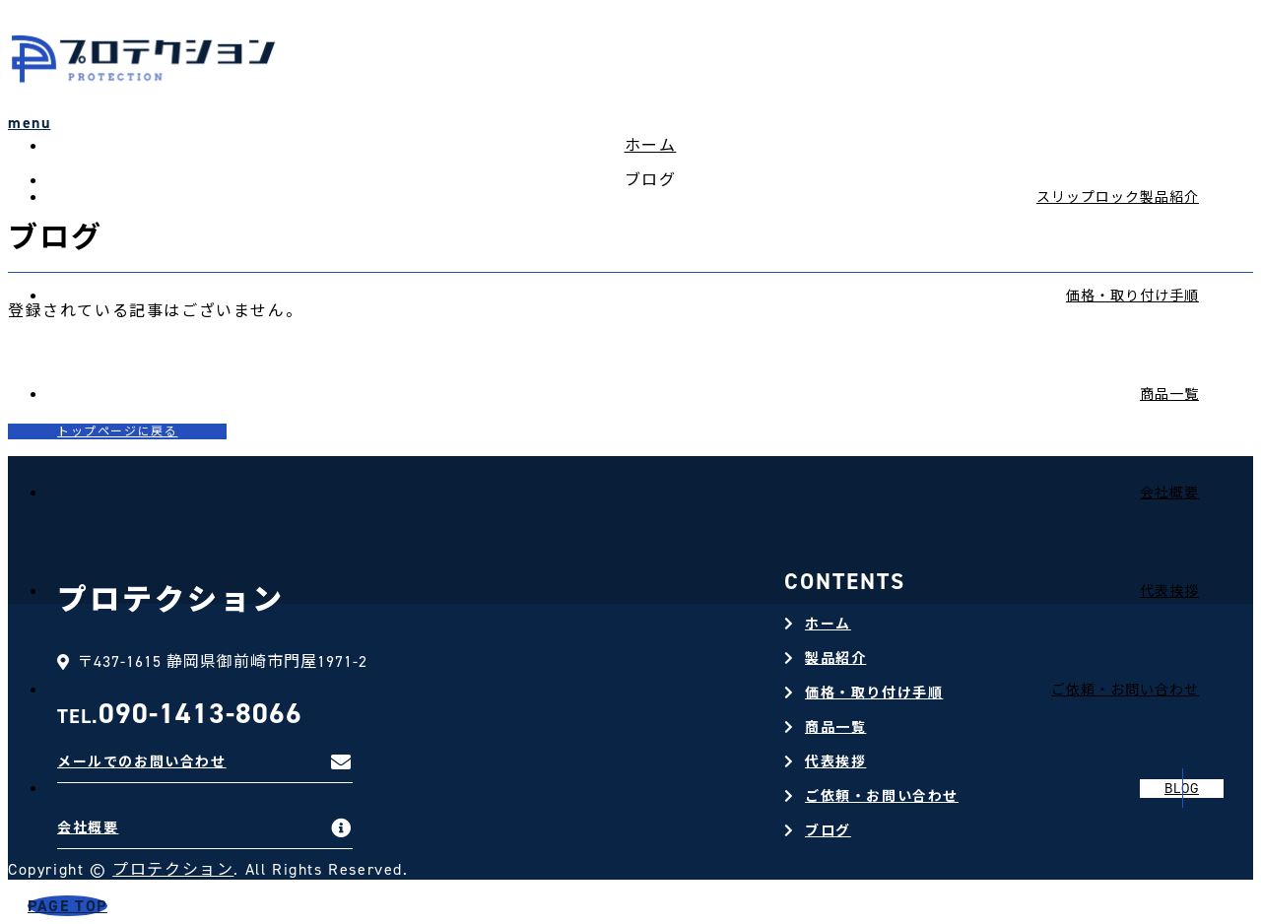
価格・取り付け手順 (1132, 296)
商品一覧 (1169, 394)
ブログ (828, 831)
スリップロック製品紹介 (1117, 197)
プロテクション (172, 869)
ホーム (828, 624)
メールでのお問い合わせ (142, 762)
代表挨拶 (1169, 591)
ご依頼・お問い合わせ (882, 796)
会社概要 (1169, 493)
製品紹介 (835, 658)
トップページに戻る (117, 431)
